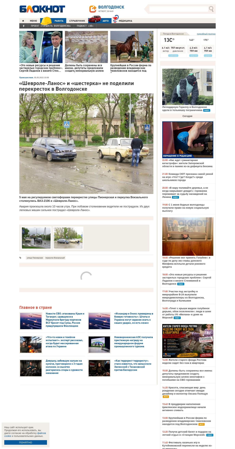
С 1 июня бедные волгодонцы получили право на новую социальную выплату (185, 207)
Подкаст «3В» (85, 25)
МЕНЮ (33, 20)
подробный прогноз (206, 33)
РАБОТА (51, 20)
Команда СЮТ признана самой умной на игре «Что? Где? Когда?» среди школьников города (187, 177)
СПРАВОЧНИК (77, 20)
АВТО (98, 20)
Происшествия (26, 77)
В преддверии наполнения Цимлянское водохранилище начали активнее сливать (184, 407)
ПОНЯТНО (25, 442)
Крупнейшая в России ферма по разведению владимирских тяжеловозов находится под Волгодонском (186, 421)
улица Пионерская (35, 258)
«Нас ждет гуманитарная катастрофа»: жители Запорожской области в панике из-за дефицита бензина (187, 163)
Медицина (122, 20)
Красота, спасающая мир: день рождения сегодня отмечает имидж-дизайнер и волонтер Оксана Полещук (185, 390)
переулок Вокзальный (55, 258)
